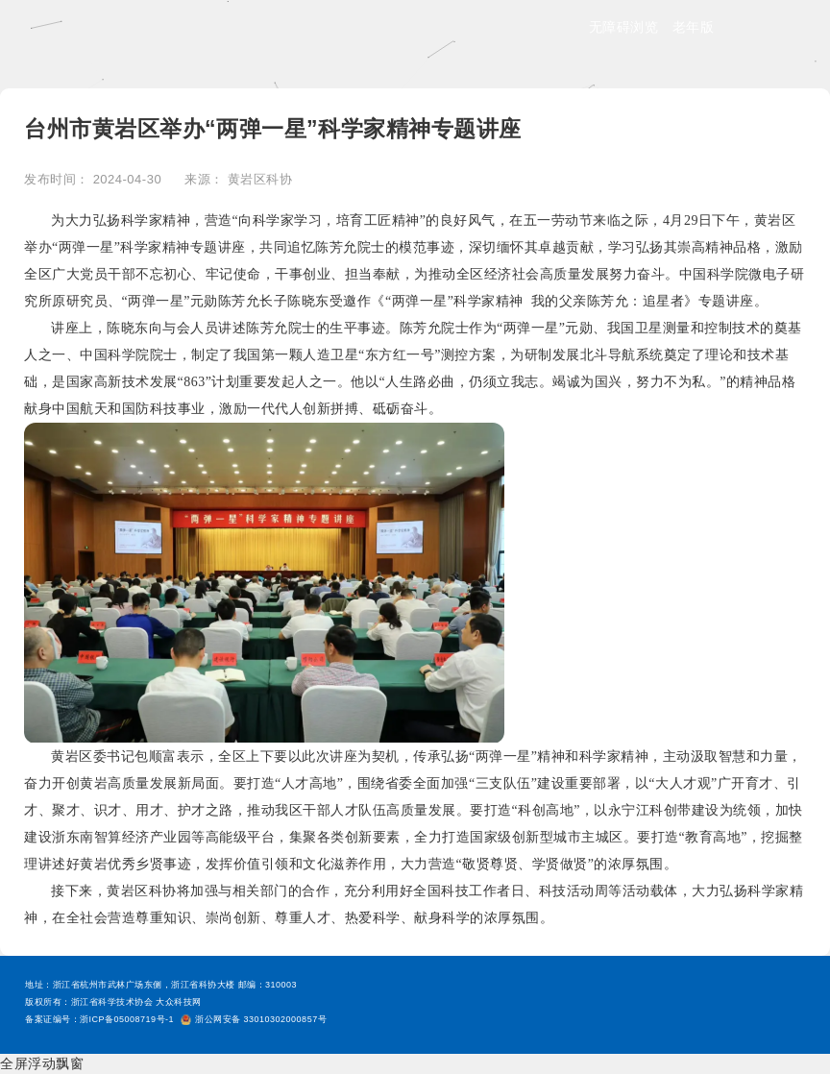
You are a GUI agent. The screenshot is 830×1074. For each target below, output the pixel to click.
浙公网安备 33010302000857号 (254, 1019)
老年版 (693, 27)
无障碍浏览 (624, 27)
